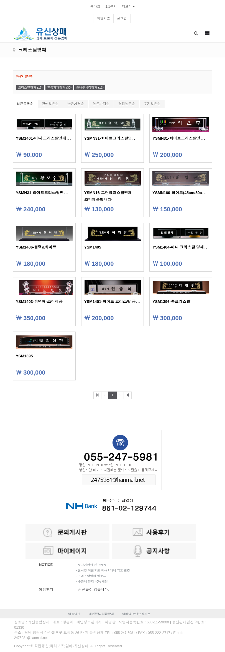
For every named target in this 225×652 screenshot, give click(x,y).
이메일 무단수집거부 (136, 614)
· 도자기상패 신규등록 (91, 564)
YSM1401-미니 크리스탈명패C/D (44, 138)
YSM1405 (92, 247)
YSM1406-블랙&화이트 (36, 247)
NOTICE (46, 565)
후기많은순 (152, 104)
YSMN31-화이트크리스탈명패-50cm (47, 192)
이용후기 (46, 590)
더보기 (127, 7)
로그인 (122, 18)
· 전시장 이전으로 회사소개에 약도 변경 (103, 570)
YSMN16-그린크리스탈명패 (108, 192)
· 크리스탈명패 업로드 (91, 576)
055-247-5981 (124, 633)
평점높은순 (126, 104)
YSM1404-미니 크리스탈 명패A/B (181, 247)
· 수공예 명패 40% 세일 (92, 581)
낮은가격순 (75, 104)
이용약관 (74, 614)
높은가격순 (101, 104)
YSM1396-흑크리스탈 (171, 301)
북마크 (95, 7)
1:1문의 (111, 7)
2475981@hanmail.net (31, 638)
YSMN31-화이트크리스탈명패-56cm (115, 138)
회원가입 (103, 18)
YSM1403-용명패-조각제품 (39, 301)
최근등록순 (25, 104)
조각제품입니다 (97, 199)
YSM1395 (24, 356)
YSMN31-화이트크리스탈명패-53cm (183, 138)
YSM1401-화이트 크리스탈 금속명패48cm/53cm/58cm (131, 301)
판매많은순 (50, 104)
